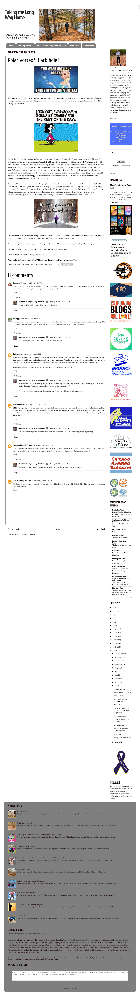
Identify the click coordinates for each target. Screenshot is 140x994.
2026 (115, 608)
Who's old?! (118, 696)
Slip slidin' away (119, 705)
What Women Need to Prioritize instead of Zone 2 (120, 583)
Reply (15, 292)
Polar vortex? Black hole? (123, 692)
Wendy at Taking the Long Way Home (32, 302)
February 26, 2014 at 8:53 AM (31, 283)
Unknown (16, 354)
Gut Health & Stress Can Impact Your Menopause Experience (120, 571)
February (118, 689)
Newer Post (13, 529)
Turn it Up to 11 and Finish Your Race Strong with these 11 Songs (39, 835)
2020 (115, 629)
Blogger (74, 988)
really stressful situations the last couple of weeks (52, 159)
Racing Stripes (117, 551)
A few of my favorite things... (121, 720)
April (117, 682)
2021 (114, 625)
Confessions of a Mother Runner (120, 521)
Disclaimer (74, 45)
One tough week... (120, 716)
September (119, 664)
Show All (130, 597)
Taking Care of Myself (24, 823)
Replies (18, 297)
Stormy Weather (22, 811)
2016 (114, 643)
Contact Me (89, 45)
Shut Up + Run (117, 588)
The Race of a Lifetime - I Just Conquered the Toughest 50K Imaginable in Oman (121, 592)
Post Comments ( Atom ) (26, 534)
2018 (114, 636)
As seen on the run (120, 725)
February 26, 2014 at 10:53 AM (59, 302)
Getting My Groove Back (25, 846)
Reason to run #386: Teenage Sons (121, 729)
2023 (114, 618)
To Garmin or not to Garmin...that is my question (122, 710)
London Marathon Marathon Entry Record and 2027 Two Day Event (121, 514)
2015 (114, 647)
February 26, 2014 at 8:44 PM (59, 380)
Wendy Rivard (115, 789)
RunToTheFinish (118, 510)
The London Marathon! (119, 537)
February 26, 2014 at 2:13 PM (36, 404)
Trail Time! (21, 916)
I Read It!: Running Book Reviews (51, 45)
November (119, 657)
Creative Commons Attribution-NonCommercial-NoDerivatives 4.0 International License (121, 795)
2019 (114, 633)
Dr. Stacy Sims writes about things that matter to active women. (121, 578)
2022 (115, 622)
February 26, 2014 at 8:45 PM (59, 464)
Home (57, 529)
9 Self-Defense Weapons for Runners (30, 904)
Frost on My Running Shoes (26, 893)
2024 (115, 615)
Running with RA (25, 45)
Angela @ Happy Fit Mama (22, 445)
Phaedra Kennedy (19, 404)
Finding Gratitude (23, 869)
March (117, 686)
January (117, 742)
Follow (112, 174)
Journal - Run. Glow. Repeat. (119, 542)
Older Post (100, 529)
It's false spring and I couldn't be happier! (31, 881)
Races (11, 45)
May (116, 679)
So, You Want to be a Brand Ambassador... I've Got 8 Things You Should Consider (45, 858)
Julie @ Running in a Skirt (22, 481)
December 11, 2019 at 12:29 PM (42, 481)
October (118, 661)
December (118, 654)
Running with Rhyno (119, 559)
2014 (114, 650)
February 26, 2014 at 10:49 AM (31, 319)
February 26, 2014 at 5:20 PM (43, 445)
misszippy (16, 319)
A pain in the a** (120, 734)
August (117, 668)
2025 (115, 611)
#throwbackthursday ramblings (121, 700)
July (116, 671)
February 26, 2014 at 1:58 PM (30, 354)
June (116, 675)
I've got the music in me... (123, 737)
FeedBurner (126, 166)
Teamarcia (16, 283)
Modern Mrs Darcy (119, 530)
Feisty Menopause (118, 566)
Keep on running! (118, 535)
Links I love (116, 532)
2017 (114, 640)
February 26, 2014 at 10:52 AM (59, 337)
